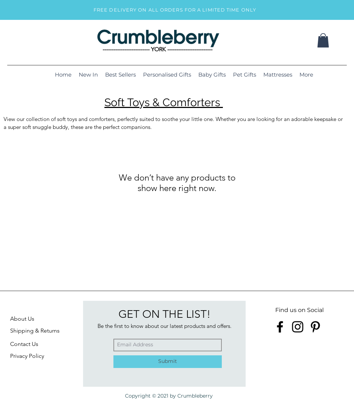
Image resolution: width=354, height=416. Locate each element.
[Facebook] (280, 326)
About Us (22, 318)
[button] (323, 40)
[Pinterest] (315, 326)
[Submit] (167, 361)
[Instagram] (297, 326)
